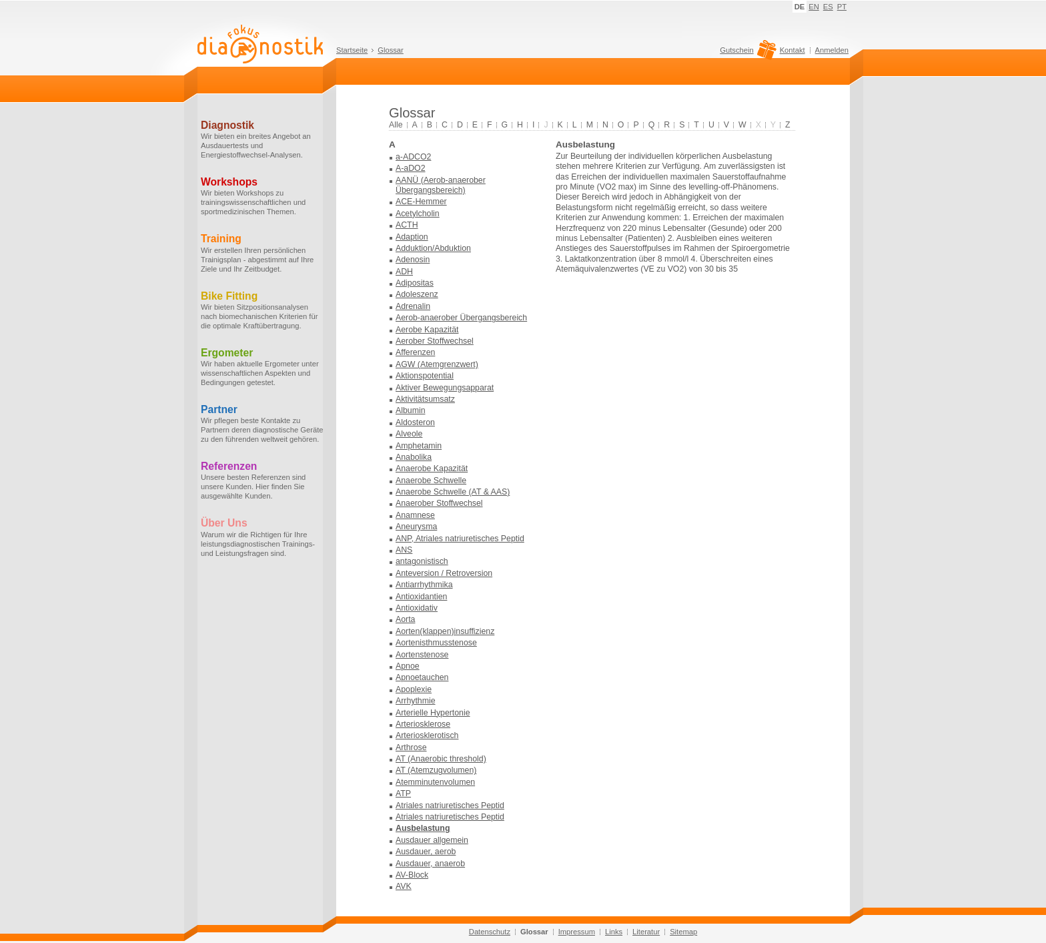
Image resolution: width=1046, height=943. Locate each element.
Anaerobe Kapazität (432, 468)
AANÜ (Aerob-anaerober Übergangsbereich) (441, 185)
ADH (404, 271)
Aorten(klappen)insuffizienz (445, 631)
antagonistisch (422, 561)
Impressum (576, 932)
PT (842, 7)
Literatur (646, 932)
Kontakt (792, 50)
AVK (404, 886)
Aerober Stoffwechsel (435, 341)
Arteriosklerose (423, 724)
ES (828, 7)
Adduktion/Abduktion (433, 248)
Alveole (409, 433)
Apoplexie (414, 689)
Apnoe (408, 666)
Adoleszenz (417, 294)
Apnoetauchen (422, 677)
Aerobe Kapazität (427, 329)
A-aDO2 (410, 168)
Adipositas (415, 283)
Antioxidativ (417, 608)
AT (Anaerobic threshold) (441, 758)
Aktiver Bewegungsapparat (445, 387)
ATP (403, 793)
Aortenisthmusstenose (436, 642)
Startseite (352, 50)
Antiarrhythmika (424, 584)
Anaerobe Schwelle (431, 480)
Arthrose (411, 747)
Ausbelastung (423, 828)
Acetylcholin (418, 213)
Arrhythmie (416, 700)
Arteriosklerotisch (427, 735)
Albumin (410, 410)
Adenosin (413, 259)
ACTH (407, 225)
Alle (396, 124)
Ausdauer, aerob (426, 851)
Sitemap (683, 932)
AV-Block (412, 875)
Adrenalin (413, 306)
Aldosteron (415, 422)
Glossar (391, 50)
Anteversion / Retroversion (444, 573)
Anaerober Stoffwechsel (439, 503)
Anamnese (415, 515)
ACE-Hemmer (421, 201)
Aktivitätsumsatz (425, 399)
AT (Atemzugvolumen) (436, 770)
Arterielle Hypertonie (433, 712)
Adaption (412, 237)
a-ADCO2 (413, 157)
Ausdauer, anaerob (430, 863)
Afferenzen (415, 352)
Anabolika (414, 457)
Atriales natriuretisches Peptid (450, 805)
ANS (404, 550)
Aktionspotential (425, 375)
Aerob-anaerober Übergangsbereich (461, 317)
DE (800, 7)
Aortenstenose (422, 654)
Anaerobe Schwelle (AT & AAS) (453, 492)
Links (613, 932)
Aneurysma (416, 526)
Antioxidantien (421, 596)
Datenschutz (489, 932)
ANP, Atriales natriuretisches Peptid (460, 538)
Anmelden (832, 50)
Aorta (405, 619)
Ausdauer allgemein (432, 840)
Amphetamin (419, 445)
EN (814, 7)
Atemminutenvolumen (435, 782)
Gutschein (746, 53)
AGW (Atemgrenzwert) (437, 364)
